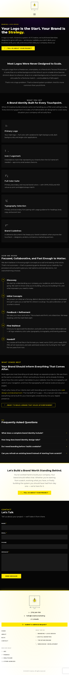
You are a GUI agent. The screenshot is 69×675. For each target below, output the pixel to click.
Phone (4, 542)
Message (5, 552)
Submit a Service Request (34, 624)
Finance (5, 654)
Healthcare (7, 658)
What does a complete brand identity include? (34, 435)
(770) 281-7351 (34, 612)
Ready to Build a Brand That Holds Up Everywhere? (28, 407)
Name (4, 523)
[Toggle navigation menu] (34, 14)
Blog (3, 637)
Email (4, 533)
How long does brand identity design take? (34, 441)
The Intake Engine (43, 640)
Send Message (11, 576)
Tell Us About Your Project (18, 48)
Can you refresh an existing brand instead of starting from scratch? (34, 455)
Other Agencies (8, 661)
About (4, 634)
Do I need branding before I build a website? (34, 448)
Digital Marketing (44, 637)
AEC (4, 651)
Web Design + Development (47, 644)
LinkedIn (34, 619)
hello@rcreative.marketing (34, 616)
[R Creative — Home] (34, 6)
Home (4, 631)
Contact (5, 641)
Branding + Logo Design (46, 633)
